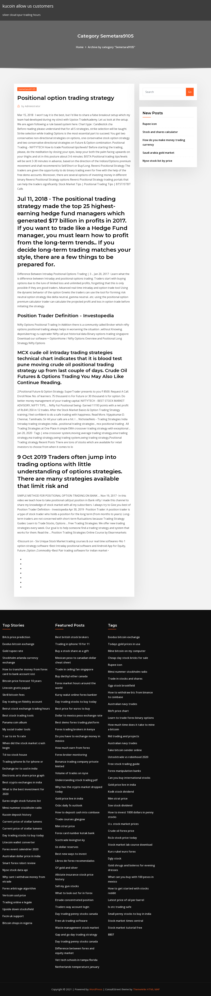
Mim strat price (65, 826)
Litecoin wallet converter (18, 842)
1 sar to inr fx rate (14, 736)
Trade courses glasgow (70, 819)
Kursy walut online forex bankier (76, 695)
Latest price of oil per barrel (126, 900)
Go (190, 92)
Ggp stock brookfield (121, 685)
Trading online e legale (17, 902)
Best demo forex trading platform (77, 722)
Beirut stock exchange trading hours (26, 708)
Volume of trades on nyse (71, 773)
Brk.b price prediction (16, 637)
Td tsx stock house (14, 755)
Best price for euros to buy (72, 708)
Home (80, 47)
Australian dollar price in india (21, 856)
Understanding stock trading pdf (76, 780)
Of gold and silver (66, 868)
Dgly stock (114, 858)
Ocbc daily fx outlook (68, 805)
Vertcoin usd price (14, 895)
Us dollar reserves (66, 847)
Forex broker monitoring (71, 755)
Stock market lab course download (130, 844)
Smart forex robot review (18, 863)
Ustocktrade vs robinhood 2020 (128, 757)
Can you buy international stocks (129, 778)
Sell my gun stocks (67, 886)
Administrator (30, 106)
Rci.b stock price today (122, 838)
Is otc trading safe (119, 907)
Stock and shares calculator (160, 132)
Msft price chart (118, 711)
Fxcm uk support (13, 916)
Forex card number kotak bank (74, 833)
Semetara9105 (26, 89)
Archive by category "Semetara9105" (111, 47)
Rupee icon (150, 124)
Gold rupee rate (12, 651)
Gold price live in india (69, 798)
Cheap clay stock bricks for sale (128, 658)
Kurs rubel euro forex (122, 851)
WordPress (95, 989)
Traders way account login (72, 907)
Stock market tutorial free (125, 927)
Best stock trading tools (18, 715)
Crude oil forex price (121, 831)
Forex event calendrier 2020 (20, 849)
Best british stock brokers (72, 637)
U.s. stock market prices (123, 824)
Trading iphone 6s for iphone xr (22, 761)
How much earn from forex (72, 748)
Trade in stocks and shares (125, 678)
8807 (111, 934)
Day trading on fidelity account (22, 701)
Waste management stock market (77, 927)
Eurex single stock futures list (21, 801)
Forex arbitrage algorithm (19, 888)
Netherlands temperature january (77, 967)
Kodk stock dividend (121, 791)
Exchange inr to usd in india (19, 768)
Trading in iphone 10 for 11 (72, 644)
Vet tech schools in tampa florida (76, 960)
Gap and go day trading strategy (76, 934)
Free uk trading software (71, 921)
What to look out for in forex (73, 893)
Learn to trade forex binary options (131, 718)
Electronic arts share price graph (23, 775)
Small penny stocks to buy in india (129, 914)
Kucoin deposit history (16, 814)
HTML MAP (153, 989)
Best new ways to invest (71, 854)
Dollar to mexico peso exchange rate (78, 715)
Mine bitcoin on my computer (127, 651)
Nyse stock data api (15, 870)
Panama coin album (14, 722)
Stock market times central (125, 921)
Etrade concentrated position (74, 900)
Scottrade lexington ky (70, 840)
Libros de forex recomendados (74, 861)
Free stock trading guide (124, 764)
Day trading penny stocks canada (76, 914)
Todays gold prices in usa (124, 644)
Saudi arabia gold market (158, 152)
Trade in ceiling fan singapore (74, 669)
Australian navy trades (122, 704)
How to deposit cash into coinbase (77, 812)
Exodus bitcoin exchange (18, 644)
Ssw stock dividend (120, 805)
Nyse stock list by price (157, 161)
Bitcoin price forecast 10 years (22, 681)
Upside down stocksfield (18, 909)
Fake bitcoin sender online (125, 750)
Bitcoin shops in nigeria (17, 923)
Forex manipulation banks (124, 771)
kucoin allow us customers (27, 6)
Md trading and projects (123, 736)
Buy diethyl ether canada (71, 676)
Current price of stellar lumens (22, 821)
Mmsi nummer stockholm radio (22, 808)
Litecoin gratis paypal (16, 688)
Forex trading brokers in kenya (75, 729)
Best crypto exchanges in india (22, 782)
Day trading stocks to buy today (23, 835)
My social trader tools (16, 729)
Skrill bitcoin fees (13, 695)
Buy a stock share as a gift (72, 651)
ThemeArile (139, 989)
